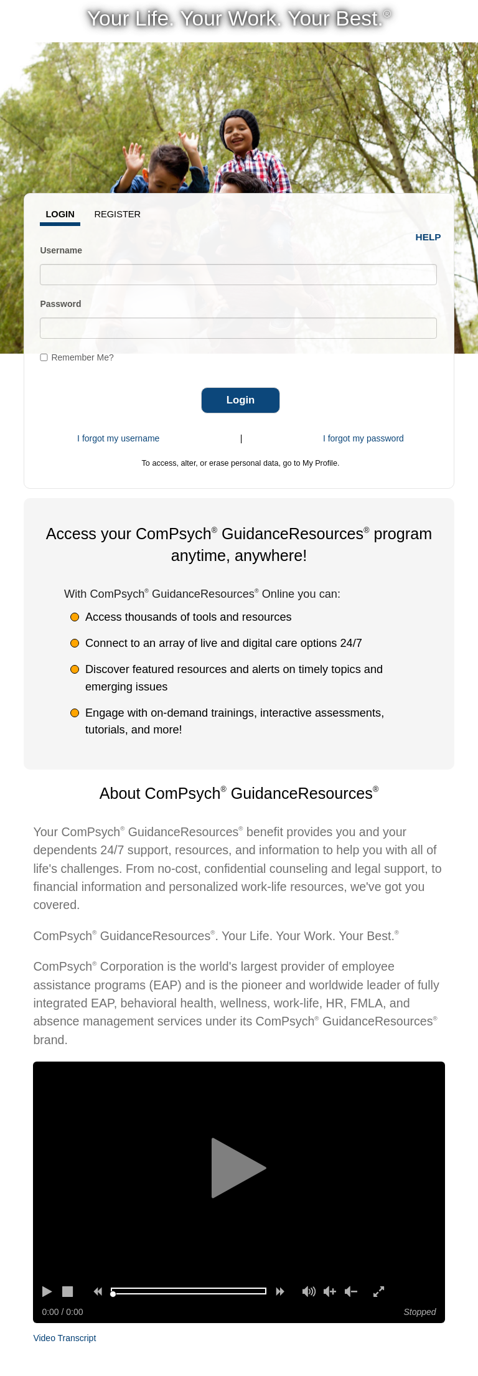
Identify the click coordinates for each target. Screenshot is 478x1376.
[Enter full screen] (379, 1291)
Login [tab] (59, 214)
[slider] (113, 1294)
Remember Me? (82, 357)
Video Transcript (64, 1338)
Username (61, 250)
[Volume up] (329, 1291)
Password (60, 304)
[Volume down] (351, 1291)
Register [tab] (117, 214)
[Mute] (308, 1291)
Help (428, 237)
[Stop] (68, 1291)
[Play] (47, 1291)
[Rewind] (97, 1291)
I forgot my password (363, 438)
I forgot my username (118, 438)
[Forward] (280, 1291)
